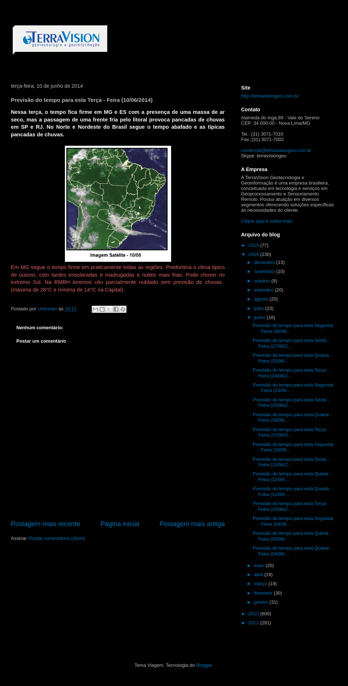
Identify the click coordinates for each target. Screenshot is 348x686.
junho (260, 317)
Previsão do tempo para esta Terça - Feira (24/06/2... (290, 373)
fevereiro (264, 593)
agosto (262, 299)
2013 (254, 613)
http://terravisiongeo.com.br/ (270, 96)
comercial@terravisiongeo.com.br (276, 150)
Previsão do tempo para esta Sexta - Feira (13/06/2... (291, 462)
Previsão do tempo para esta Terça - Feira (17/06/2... (290, 432)
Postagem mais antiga (192, 524)
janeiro (262, 602)
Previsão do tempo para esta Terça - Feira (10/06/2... (290, 506)
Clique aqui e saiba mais (267, 221)
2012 (254, 622)
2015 (254, 245)
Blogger (204, 665)
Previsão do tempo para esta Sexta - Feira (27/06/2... (291, 343)
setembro (264, 290)
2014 (254, 254)
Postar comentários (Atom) (57, 538)
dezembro (265, 262)
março (261, 583)
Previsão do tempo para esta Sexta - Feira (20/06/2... (291, 402)
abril (259, 574)
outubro (263, 281)
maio (260, 565)
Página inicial (119, 524)
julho (259, 308)
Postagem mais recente (45, 524)
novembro (265, 271)
